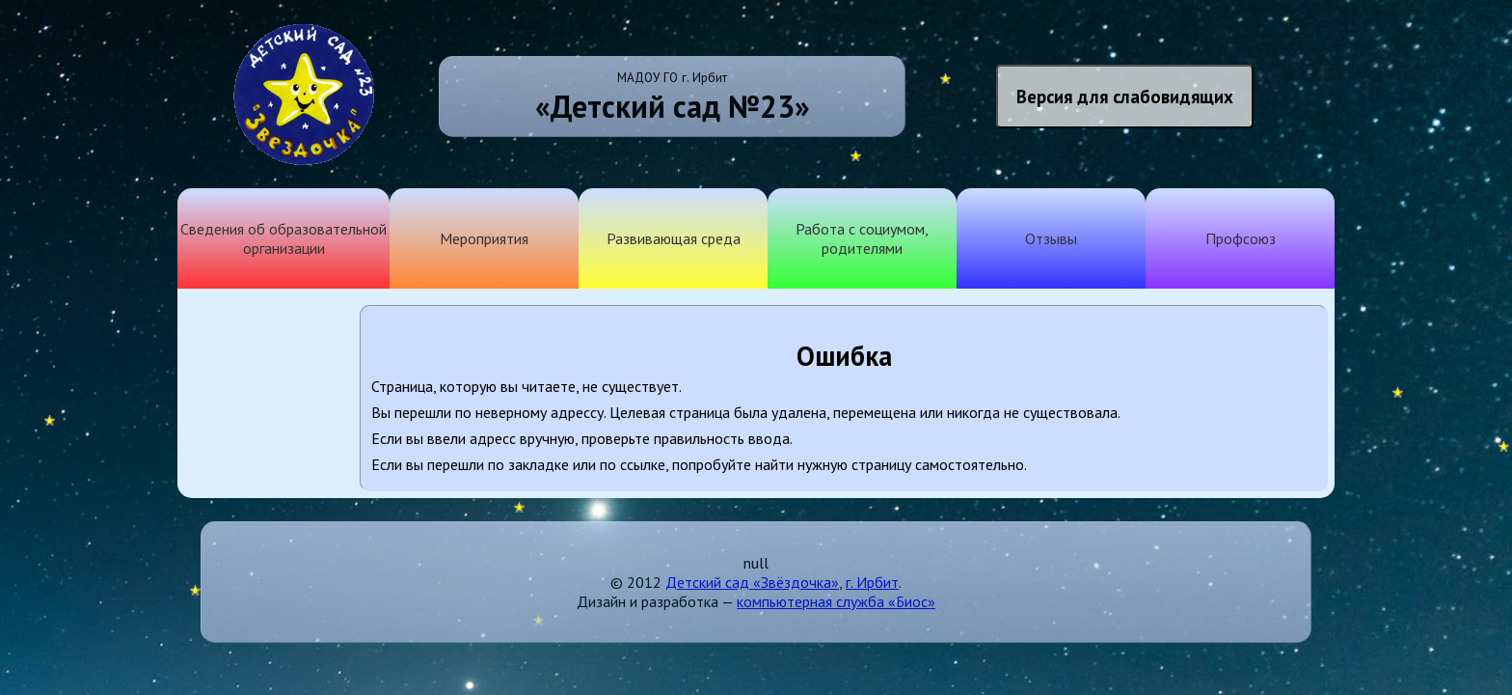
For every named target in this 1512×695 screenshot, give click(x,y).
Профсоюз (1240, 238)
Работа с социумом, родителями (862, 238)
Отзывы (1051, 238)
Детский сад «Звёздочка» (752, 582)
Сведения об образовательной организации (283, 238)
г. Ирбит (872, 582)
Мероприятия (484, 238)
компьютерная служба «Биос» (836, 601)
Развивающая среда (674, 238)
